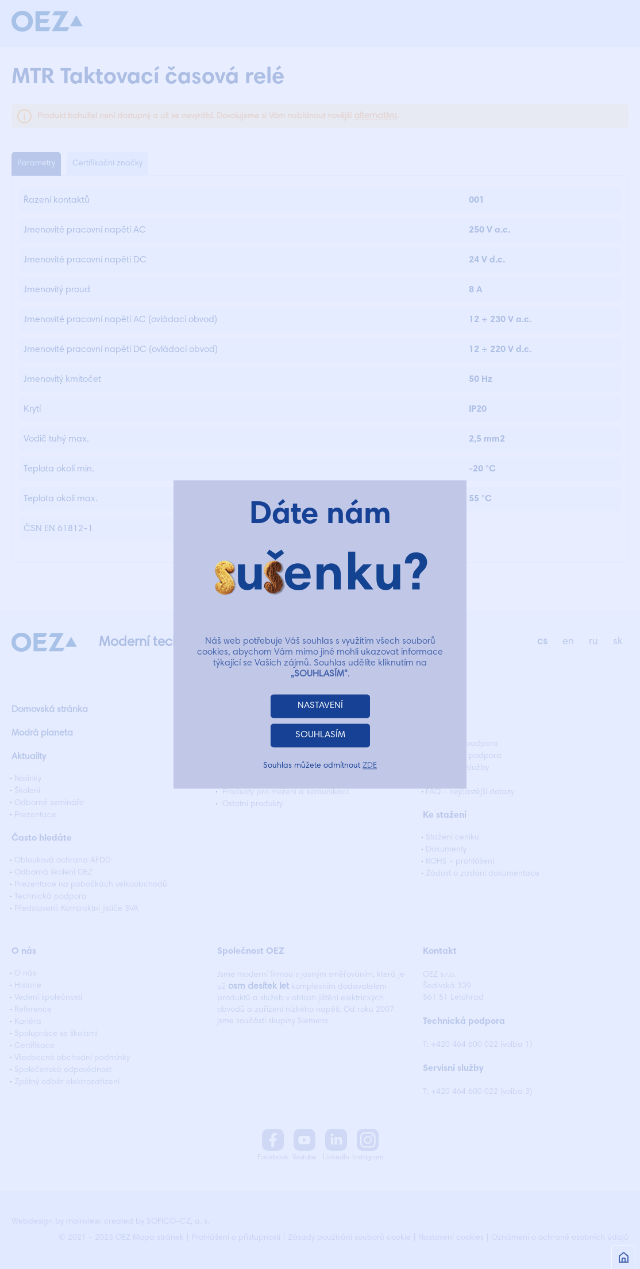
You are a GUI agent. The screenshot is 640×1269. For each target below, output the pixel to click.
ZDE (370, 767)
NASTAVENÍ (320, 706)
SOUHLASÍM (320, 735)
